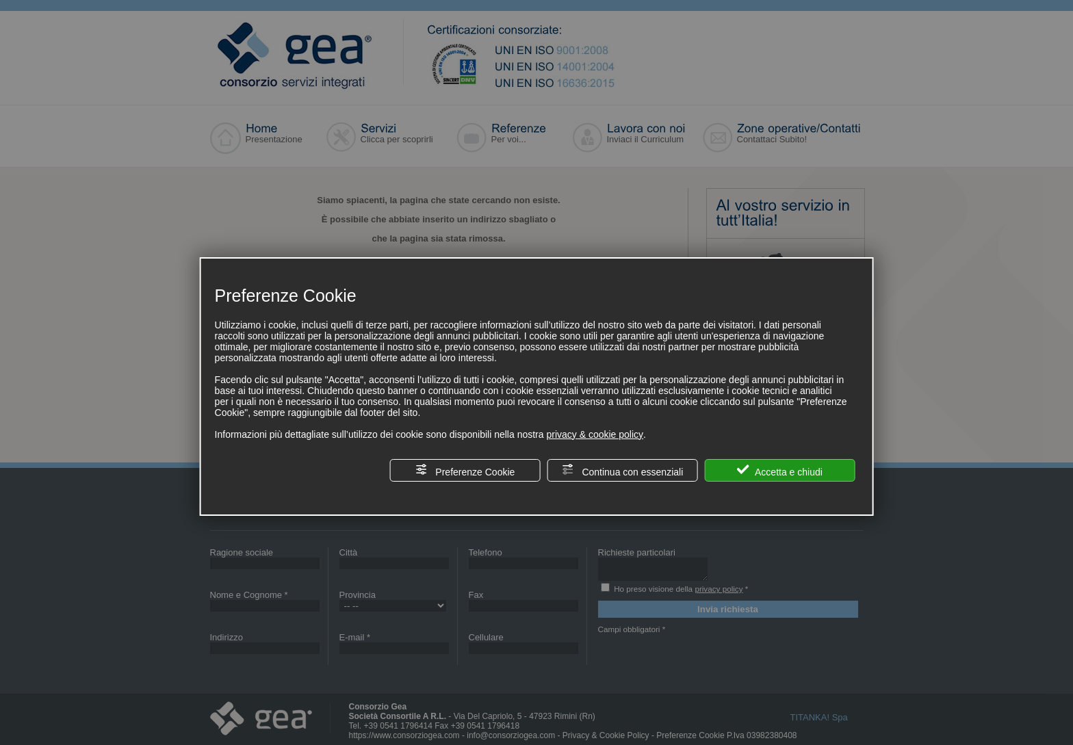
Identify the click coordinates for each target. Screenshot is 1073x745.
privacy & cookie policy (594, 434)
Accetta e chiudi (780, 470)
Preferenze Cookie (465, 470)
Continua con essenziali (623, 470)
